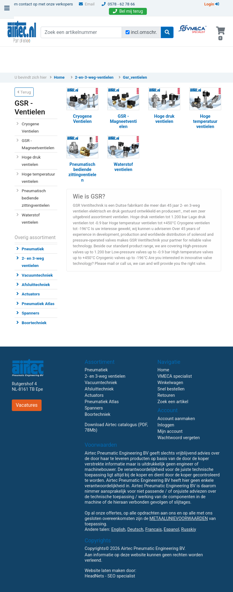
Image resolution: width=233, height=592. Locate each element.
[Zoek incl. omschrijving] (128, 32)
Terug (24, 92)
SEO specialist (121, 576)
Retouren (166, 395)
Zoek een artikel (172, 401)
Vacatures (27, 405)
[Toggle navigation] (7, 10)
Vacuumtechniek (37, 275)
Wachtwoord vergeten (178, 437)
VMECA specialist (174, 376)
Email (87, 4)
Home (59, 77)
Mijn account (170, 431)
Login (211, 4)
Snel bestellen (170, 389)
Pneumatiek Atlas (38, 303)
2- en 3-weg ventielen (105, 376)
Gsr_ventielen (135, 77)
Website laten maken (105, 570)
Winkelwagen (170, 382)
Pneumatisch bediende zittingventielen (36, 198)
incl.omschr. (144, 32)
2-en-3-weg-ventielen (94, 77)
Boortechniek (34, 322)
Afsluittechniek (36, 284)
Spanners (30, 313)
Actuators (31, 293)
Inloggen (165, 425)
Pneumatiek (33, 248)
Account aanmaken (176, 418)
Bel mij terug (128, 11)
